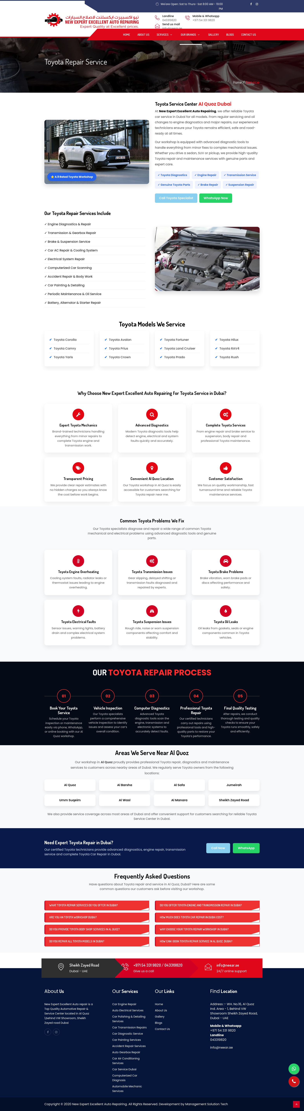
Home (126, 34)
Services (165, 34)
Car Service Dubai (124, 1069)
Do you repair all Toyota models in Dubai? (76, 941)
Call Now (218, 848)
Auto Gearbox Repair (126, 1052)
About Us (143, 34)
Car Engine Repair (124, 1004)
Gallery (213, 34)
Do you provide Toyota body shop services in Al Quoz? (84, 929)
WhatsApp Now (216, 198)
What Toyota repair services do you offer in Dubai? (83, 905)
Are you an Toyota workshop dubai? (73, 917)
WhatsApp (246, 848)
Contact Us (248, 34)
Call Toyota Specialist (176, 198)
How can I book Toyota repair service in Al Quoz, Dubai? (196, 941)
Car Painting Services (126, 1040)
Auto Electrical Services (127, 1010)
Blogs (230, 34)
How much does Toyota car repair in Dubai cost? (192, 917)
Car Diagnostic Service (127, 1034)
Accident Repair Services (129, 1046)
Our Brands (191, 34)
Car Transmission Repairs (129, 1027)
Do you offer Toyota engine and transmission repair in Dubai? (201, 905)
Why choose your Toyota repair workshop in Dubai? (194, 929)
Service (252, 82)
